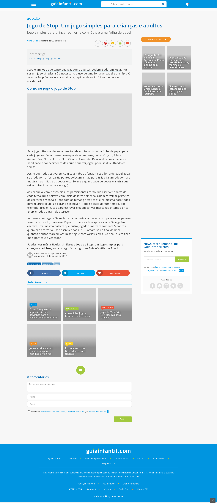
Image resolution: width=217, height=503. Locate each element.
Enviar (123, 419)
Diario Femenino (131, 483)
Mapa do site (108, 463)
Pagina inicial (34, 264)
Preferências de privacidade (167, 267)
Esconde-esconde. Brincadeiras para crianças (75, 351)
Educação (33, 18)
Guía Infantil (109, 483)
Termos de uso (121, 458)
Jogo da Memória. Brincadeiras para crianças (111, 314)
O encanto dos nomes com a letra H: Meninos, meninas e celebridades (179, 62)
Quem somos (55, 458)
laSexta (107, 489)
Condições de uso (151, 270)
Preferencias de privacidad (53, 411)
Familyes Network (86, 483)
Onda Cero (124, 489)
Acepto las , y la (68, 411)
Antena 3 (91, 489)
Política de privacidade (96, 458)
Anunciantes (158, 458)
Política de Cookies (97, 411)
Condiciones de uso (75, 411)
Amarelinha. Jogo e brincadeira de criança (77, 315)
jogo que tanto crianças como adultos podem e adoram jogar (81, 69)
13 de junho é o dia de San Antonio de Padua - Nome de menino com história (153, 61)
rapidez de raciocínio (89, 77)
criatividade (66, 77)
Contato (141, 458)
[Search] (163, 4)
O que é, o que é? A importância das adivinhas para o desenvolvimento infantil (43, 313)
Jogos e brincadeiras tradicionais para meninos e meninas (41, 351)
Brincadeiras (71, 309)
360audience (117, 496)
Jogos (80, 248)
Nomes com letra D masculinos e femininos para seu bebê (153, 90)
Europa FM (142, 489)
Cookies (73, 458)
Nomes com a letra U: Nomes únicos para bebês (177, 90)
